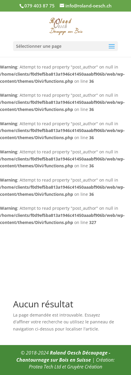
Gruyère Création (84, 366)
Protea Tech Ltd (45, 366)
